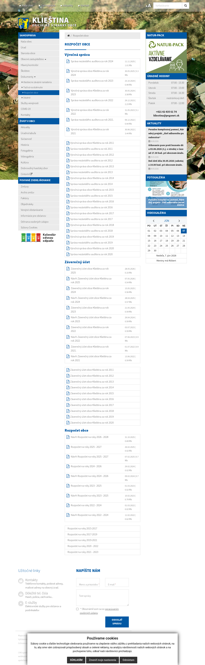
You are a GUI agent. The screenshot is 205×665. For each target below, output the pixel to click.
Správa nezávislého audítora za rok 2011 (91, 148)
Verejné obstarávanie (32, 209)
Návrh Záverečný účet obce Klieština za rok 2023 (91, 319)
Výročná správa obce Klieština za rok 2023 (90, 92)
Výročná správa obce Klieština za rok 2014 (92, 178)
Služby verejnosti (29, 103)
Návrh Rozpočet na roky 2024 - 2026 (89, 476)
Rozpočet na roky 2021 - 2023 (83, 552)
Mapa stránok (24, 635)
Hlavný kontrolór (29, 65)
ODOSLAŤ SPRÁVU (117, 622)
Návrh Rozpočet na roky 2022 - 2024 (89, 515)
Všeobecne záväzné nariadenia (37, 82)
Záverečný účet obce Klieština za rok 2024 (90, 290)
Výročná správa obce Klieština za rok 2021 (90, 131)
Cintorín (26, 174)
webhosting (23, 656)
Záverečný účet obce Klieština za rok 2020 (92, 422)
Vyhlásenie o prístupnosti (29, 639)
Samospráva (48, 5)
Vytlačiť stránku (39, 635)
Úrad (23, 47)
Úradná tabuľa (28, 133)
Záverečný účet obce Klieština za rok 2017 (92, 405)
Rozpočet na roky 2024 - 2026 (86, 466)
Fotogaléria (27, 150)
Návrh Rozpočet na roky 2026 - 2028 (89, 437)
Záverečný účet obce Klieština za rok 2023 (90, 309)
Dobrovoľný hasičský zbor (34, 168)
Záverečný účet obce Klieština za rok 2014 (92, 387)
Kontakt (84, 5)
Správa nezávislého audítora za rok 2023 (92, 80)
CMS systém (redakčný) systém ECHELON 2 (36, 652)
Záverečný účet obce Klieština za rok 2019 (92, 416)
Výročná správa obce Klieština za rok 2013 (92, 166)
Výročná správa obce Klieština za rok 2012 (92, 154)
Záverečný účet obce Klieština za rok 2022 (90, 329)
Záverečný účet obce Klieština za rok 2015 (92, 393)
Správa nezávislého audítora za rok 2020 (91, 254)
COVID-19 (26, 109)
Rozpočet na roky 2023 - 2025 (86, 485)
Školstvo (25, 70)
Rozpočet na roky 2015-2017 (82, 528)
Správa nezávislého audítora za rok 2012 (91, 160)
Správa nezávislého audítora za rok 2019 (91, 242)
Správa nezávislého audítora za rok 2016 (91, 207)
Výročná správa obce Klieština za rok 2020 (92, 248)
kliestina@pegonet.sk (166, 115)
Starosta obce (28, 53)
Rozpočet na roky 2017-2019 (82, 534)
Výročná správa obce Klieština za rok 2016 (92, 201)
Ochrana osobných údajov (35, 221)
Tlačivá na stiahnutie (32, 87)
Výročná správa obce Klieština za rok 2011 (92, 142)
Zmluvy (25, 186)
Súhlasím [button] (76, 660)
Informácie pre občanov (33, 215)
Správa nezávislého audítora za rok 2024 (92, 61)
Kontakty (25, 114)
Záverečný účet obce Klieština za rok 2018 (92, 411)
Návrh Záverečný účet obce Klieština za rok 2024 (91, 299)
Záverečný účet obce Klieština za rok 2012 (92, 375)
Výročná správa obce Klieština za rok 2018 (92, 225)
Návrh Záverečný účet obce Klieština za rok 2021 (91, 358)
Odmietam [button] (128, 660)
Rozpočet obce (30, 92)
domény (45, 656)
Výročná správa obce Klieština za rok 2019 (92, 236)
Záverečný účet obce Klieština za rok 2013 (92, 381)
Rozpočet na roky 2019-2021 (82, 540)
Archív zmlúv (27, 192)
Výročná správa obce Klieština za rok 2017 (92, 213)
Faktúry (25, 198)
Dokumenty (28, 76)
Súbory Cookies (29, 227)
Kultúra (25, 162)
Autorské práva (47, 639)
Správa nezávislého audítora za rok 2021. (92, 119)
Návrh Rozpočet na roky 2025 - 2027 (89, 456)
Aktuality (68, 5)
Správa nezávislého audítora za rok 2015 (91, 195)
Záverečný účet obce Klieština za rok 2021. (90, 348)
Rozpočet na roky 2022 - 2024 (86, 505)
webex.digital (35, 656)
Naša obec (27, 5)
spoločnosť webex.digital (29, 660)
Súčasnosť (26, 139)
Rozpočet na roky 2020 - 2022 (83, 546)
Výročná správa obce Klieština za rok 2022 (90, 112)
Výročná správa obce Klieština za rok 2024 (90, 73)
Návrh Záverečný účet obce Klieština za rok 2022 (91, 338)
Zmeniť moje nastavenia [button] (102, 660)
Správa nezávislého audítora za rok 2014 (91, 184)
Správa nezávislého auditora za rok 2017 (91, 219)
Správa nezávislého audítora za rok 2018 (91, 230)
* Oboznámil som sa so (97, 611)
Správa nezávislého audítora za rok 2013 (91, 172)
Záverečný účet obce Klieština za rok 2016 (92, 399)
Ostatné (26, 97)
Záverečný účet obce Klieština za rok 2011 (92, 369)
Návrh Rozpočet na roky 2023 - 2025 (89, 495)
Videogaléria (27, 156)
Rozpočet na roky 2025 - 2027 (86, 446)
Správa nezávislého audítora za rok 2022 (92, 100)
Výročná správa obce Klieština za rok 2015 (92, 189)
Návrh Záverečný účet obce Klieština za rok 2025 (91, 280)
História (25, 144)
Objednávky (27, 204)
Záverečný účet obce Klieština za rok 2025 (90, 270)
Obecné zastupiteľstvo (33, 59)
